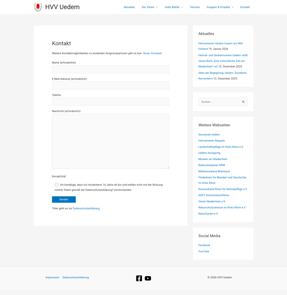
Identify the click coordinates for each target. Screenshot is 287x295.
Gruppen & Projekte (220, 7)
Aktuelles (137, 7)
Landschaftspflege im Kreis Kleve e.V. (221, 146)
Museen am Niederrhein (213, 158)
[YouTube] (148, 283)
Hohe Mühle (176, 7)
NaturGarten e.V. (208, 219)
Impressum (52, 282)
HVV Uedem (62, 7)
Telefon (110, 99)
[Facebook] (139, 283)
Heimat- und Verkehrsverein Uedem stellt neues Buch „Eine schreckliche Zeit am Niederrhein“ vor (222, 60)
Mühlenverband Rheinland (214, 170)
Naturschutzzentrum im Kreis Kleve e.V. (222, 212)
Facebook (204, 250)
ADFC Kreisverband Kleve (213, 200)
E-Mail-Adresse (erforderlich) (110, 83)
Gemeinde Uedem (209, 134)
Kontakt (246, 7)
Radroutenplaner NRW (211, 164)
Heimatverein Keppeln (211, 140)
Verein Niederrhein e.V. (212, 206)
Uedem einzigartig (209, 152)
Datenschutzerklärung (86, 209)
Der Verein (154, 7)
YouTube (203, 256)
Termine (198, 7)
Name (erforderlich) (110, 67)
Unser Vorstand (152, 53)
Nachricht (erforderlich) (110, 140)
